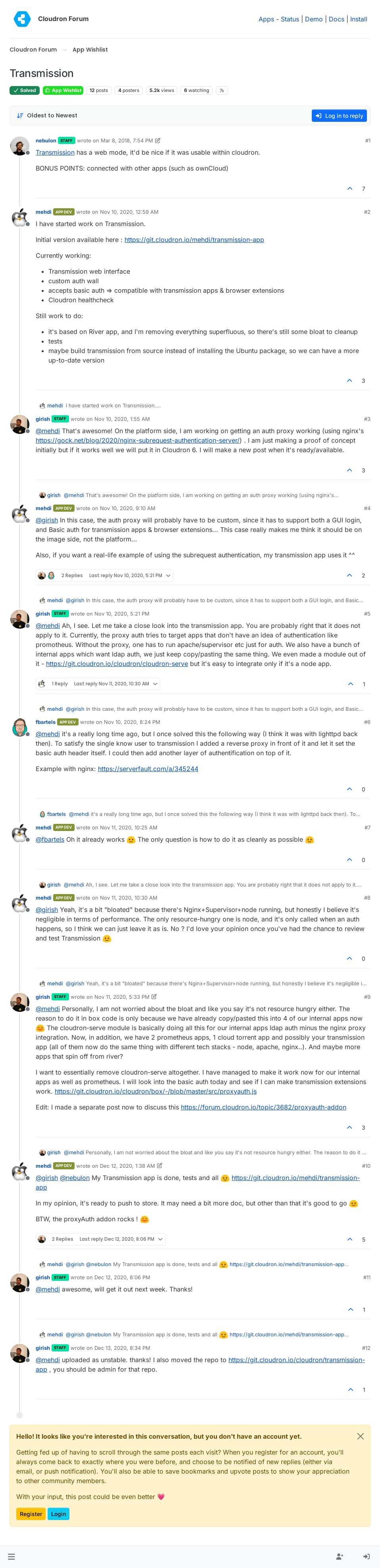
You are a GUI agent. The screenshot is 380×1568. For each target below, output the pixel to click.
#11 (366, 1277)
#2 (367, 212)
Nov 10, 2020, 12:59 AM (129, 212)
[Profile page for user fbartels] (19, 727)
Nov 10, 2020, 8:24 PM (132, 722)
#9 (367, 997)
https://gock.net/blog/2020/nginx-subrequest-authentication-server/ (138, 440)
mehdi (44, 212)
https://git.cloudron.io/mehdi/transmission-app (194, 240)
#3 (367, 419)
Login (58, 1513)
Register (31, 1513)
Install (358, 19)
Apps (266, 19)
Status (290, 19)
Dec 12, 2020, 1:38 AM (127, 1166)
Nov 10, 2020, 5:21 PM (122, 613)
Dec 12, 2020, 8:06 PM (122, 1277)
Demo (314, 19)
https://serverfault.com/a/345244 (148, 769)
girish (43, 419)
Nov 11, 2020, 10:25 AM (128, 827)
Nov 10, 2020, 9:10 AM (127, 508)
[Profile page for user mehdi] (19, 217)
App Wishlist (63, 90)
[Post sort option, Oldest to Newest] (47, 115)
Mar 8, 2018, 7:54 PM (127, 140)
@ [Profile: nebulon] (75, 1178)
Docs (336, 19)
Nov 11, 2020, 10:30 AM (128, 897)
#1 (367, 140)
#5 (367, 613)
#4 (367, 508)
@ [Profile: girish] (47, 520)
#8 (367, 897)
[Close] (360, 1436)
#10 (366, 1166)
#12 (366, 1348)
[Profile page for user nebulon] (19, 145)
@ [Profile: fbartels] (50, 839)
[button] (11, 1557)
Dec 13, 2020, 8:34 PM (122, 1348)
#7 (367, 827)
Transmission (55, 152)
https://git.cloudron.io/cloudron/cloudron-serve (117, 664)
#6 (367, 722)
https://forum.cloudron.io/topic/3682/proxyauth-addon (263, 1107)
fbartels (46, 722)
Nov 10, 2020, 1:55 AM (122, 419)
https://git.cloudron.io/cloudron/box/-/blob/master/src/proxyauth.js (156, 1091)
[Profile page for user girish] (19, 424)
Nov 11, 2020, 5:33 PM (122, 997)
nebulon (46, 140)
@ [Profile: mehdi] (48, 431)
